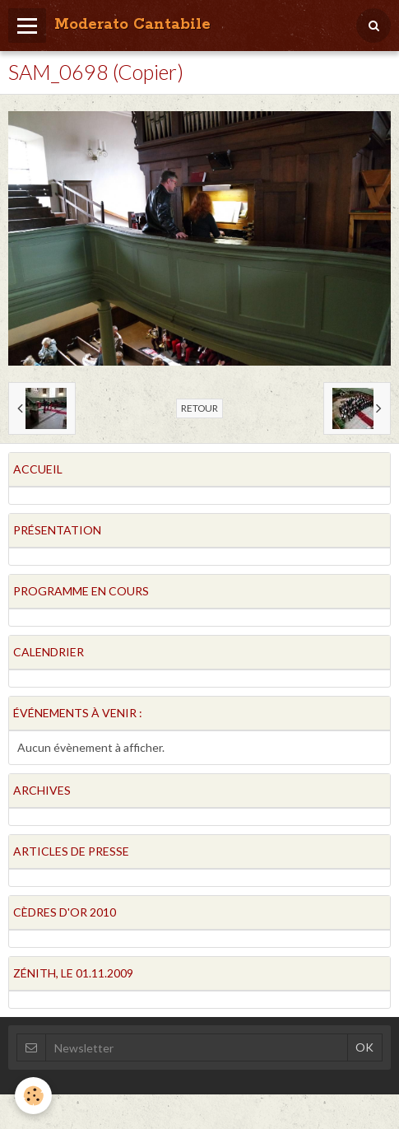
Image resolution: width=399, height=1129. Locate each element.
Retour (199, 408)
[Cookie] (33, 1095)
